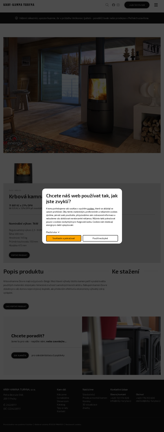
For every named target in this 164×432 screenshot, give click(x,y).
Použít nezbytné (100, 238)
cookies (90, 208)
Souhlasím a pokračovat (64, 238)
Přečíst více (51, 232)
